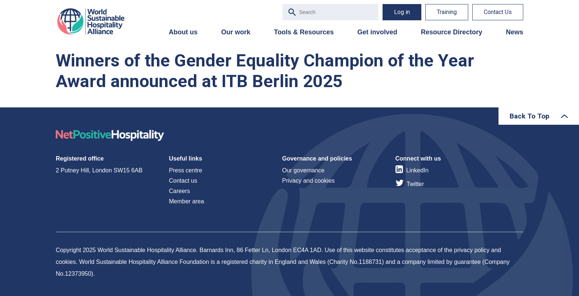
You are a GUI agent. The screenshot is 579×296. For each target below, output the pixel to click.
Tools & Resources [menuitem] (304, 32)
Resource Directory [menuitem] (451, 32)
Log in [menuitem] (402, 12)
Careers (179, 191)
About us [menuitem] (183, 32)
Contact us (183, 181)
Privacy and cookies (308, 181)
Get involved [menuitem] (377, 32)
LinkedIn (417, 170)
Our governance (303, 170)
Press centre (185, 170)
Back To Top (529, 116)
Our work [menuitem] (235, 32)
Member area (186, 201)
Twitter (415, 184)
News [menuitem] (514, 32)
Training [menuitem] (447, 12)
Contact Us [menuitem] (498, 12)
